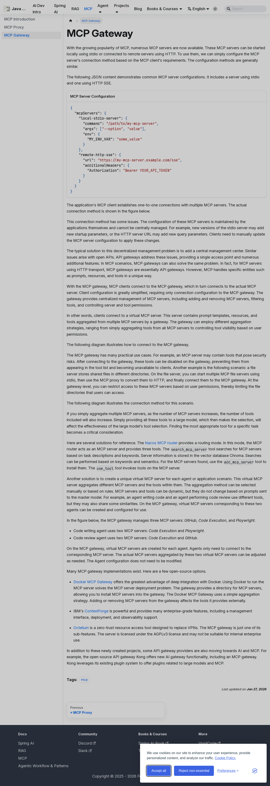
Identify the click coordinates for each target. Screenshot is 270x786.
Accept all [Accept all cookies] (158, 770)
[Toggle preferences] (228, 771)
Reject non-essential (194, 770)
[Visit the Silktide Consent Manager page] (255, 771)
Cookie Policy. (225, 758)
